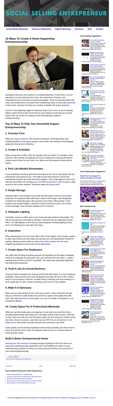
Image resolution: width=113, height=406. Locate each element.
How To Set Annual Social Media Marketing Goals (97, 275)
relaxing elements (21, 298)
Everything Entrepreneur (46, 398)
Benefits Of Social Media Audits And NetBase (19, 378)
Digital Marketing (63, 29)
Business (79, 29)
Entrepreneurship (19, 359)
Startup (26, 359)
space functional (21, 139)
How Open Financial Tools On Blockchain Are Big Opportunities (24, 376)
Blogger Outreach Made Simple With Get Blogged (97, 53)
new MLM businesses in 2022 (50, 182)
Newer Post (9, 366)
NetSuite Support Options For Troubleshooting (19, 374)
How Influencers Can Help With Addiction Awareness (21, 383)
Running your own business (16, 343)
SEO (90, 29)
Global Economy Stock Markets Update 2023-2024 (97, 131)
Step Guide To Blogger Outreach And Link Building (97, 143)
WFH (29, 359)
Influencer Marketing (41, 29)
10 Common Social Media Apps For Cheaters (97, 40)
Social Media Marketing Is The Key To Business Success (97, 263)
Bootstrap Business (33, 398)
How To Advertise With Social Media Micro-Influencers (96, 313)
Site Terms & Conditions (59, 398)
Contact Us (92, 398)
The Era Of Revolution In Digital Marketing (97, 288)
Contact (99, 29)
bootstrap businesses (66, 103)
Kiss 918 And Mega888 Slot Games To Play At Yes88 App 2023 (97, 78)
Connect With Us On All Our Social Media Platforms (97, 65)
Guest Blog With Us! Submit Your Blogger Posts (97, 119)
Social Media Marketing (17, 29)
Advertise (78, 398)
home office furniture (48, 241)
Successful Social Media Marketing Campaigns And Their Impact (97, 157)
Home (41, 366)
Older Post (72, 366)
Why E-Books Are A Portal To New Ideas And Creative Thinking (24, 381)
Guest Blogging (71, 398)
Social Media (85, 398)
